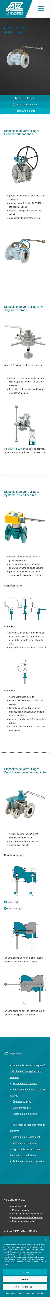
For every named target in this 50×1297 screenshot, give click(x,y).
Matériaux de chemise (25, 1143)
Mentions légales (38, 1293)
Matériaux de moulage (25, 1114)
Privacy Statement (24, 1293)
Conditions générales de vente (27, 1214)
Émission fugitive (22, 1101)
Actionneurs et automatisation (29, 1161)
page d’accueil (19, 1206)
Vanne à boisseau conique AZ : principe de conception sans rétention (27, 1071)
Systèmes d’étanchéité (25, 1083)
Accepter (25, 1272)
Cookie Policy (11, 1293)
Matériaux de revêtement (26, 1137)
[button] (46, 1239)
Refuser (25, 1279)
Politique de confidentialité (25, 1221)
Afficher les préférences (25, 1287)
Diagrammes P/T (22, 1108)
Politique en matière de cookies (27, 1217)
